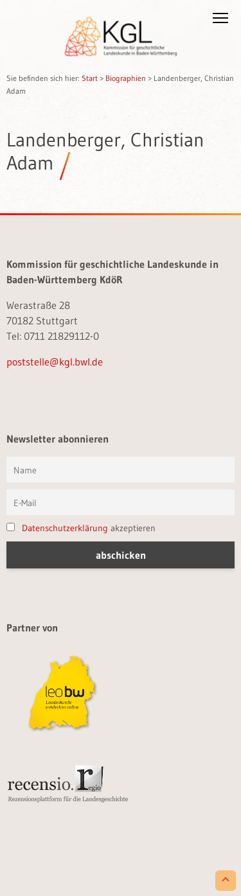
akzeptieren (81, 528)
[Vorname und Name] (120, 469)
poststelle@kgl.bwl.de (54, 361)
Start (90, 78)
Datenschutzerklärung (65, 528)
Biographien (125, 78)
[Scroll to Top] (225, 880)
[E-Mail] (120, 502)
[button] (220, 20)
